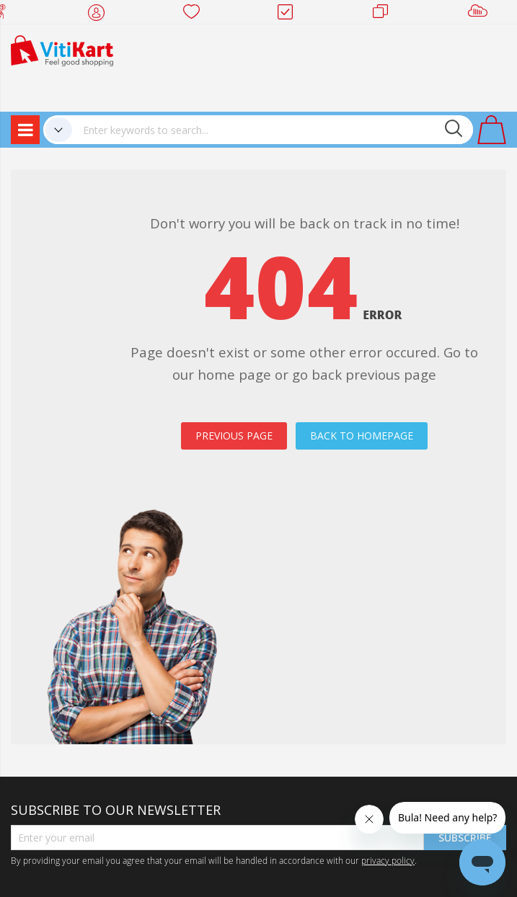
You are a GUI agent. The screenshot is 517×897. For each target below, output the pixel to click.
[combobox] (272, 129)
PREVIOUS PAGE (234, 435)
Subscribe (465, 837)
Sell (480, 14)
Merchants (385, 14)
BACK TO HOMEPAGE (361, 435)
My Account (100, 14)
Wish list (195, 14)
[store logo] (62, 49)
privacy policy (388, 860)
